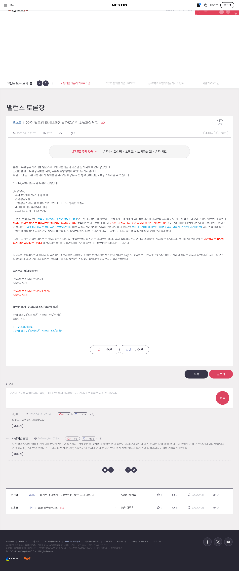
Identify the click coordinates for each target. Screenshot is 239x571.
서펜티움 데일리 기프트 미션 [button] (119, 83)
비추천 (134, 349)
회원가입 (214, 5)
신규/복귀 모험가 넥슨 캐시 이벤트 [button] (210, 83)
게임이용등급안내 (52, 541)
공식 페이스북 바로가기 (207, 541)
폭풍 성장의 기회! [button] (74, 83)
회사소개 (10, 541)
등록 (222, 398)
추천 (105, 349)
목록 (196, 374)
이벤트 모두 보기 (17, 83)
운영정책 (108, 541)
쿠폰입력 (157, 541)
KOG (27, 559)
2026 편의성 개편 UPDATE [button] (164, 83)
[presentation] (39, 83)
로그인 (227, 5)
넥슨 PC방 (121, 541)
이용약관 (36, 541)
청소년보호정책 (92, 541)
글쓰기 (221, 374)
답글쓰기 (17, 426)
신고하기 (222, 133)
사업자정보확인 (115, 548)
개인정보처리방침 (72, 541)
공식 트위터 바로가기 (217, 541)
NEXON (12, 559)
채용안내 (23, 541)
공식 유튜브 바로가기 (228, 541)
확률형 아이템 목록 (140, 541)
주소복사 (209, 133)
